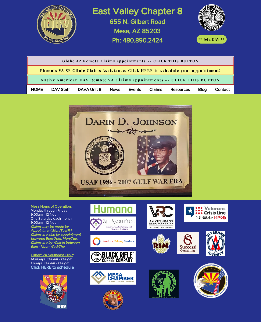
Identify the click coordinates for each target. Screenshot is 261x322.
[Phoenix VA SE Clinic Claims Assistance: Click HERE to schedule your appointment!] (130, 70)
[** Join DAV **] (212, 39)
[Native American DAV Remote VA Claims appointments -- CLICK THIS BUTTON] (130, 80)
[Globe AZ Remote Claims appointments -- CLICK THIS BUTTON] (130, 61)
